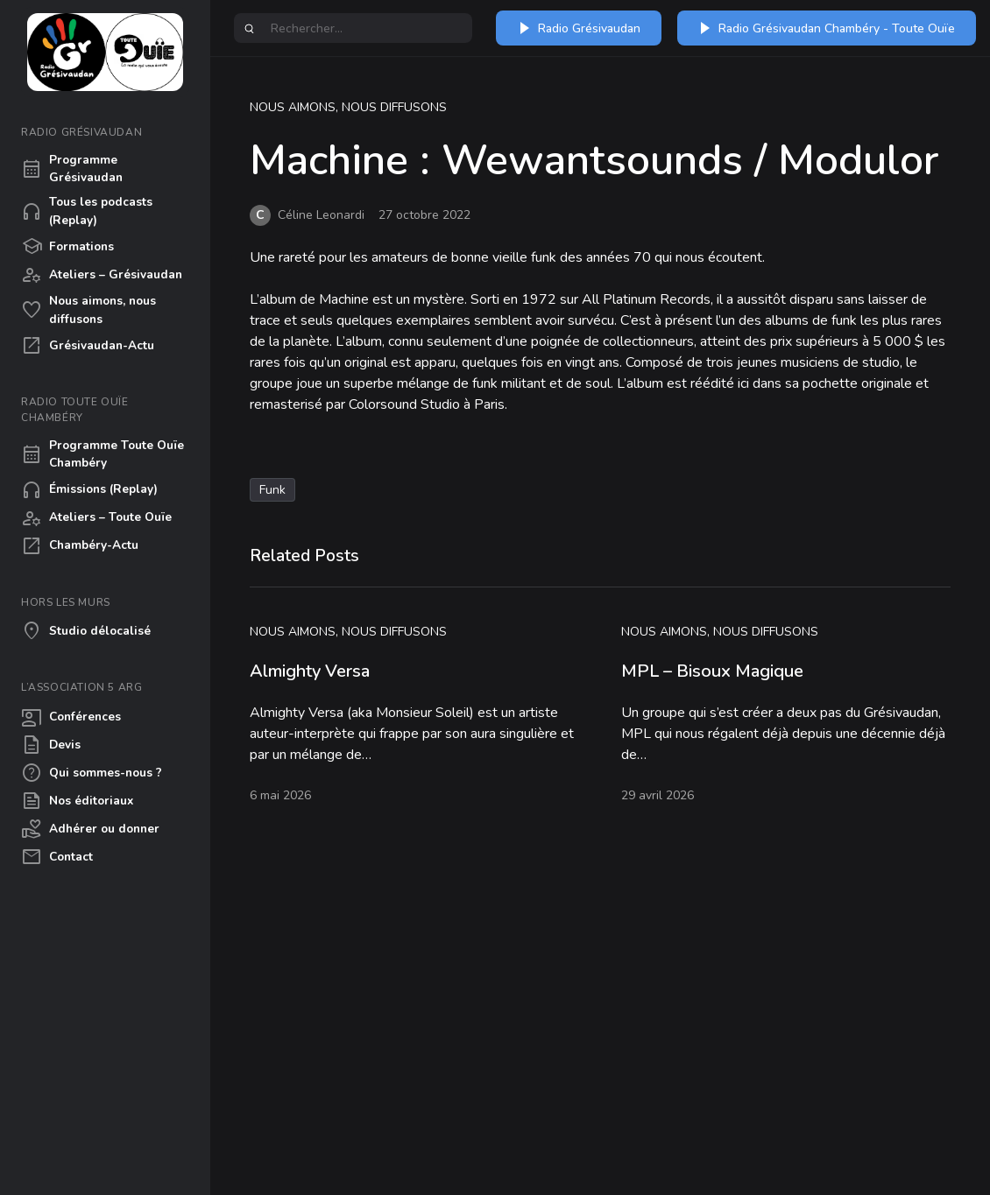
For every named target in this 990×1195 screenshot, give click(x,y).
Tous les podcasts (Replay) (86, 210)
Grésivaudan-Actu (87, 346)
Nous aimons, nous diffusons (88, 309)
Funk (272, 490)
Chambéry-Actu (79, 546)
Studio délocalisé (86, 631)
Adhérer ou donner (90, 829)
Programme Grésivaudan (72, 168)
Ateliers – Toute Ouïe (96, 518)
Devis (51, 745)
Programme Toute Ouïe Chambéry (102, 454)
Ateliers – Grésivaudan (101, 275)
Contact (57, 857)
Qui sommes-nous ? (91, 773)
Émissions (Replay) (89, 490)
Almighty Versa (310, 671)
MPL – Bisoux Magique (712, 671)
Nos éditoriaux (77, 801)
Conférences (71, 717)
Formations (67, 247)
